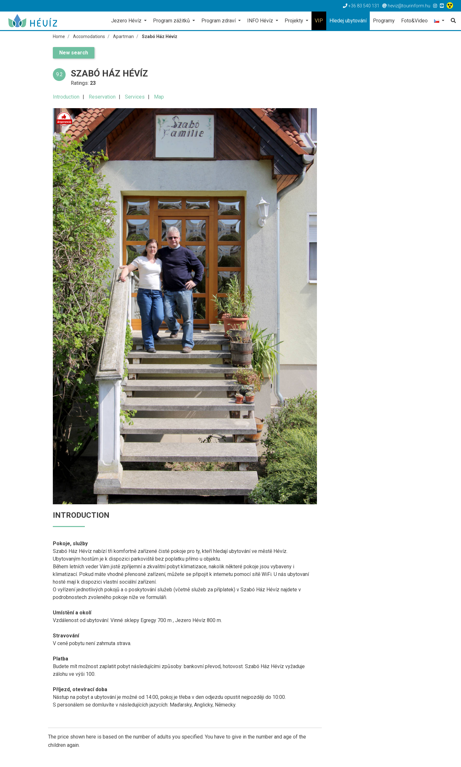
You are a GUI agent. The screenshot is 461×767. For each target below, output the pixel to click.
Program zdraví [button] (219, 21)
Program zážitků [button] (172, 21)
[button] (439, 21)
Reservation (102, 97)
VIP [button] (319, 21)
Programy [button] (384, 21)
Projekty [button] (294, 21)
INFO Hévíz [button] (260, 21)
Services (135, 97)
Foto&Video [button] (414, 21)
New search (73, 53)
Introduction (66, 97)
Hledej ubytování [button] (348, 21)
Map (159, 97)
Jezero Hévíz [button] (127, 21)
